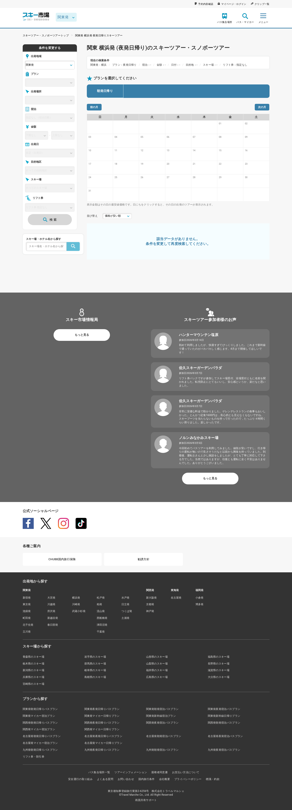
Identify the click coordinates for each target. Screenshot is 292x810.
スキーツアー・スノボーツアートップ (46, 35)
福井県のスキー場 (157, 670)
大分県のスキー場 (219, 677)
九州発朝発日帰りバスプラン (40, 749)
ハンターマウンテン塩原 (199, 335)
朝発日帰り (105, 91)
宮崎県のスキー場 (34, 683)
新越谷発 (52, 618)
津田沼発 (102, 624)
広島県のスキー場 (157, 677)
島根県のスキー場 (95, 677)
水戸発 (125, 597)
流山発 (101, 611)
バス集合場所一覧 (99, 772)
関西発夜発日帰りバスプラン (102, 722)
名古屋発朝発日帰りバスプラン (42, 736)
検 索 (50, 219)
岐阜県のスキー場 (95, 670)
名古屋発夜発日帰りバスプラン (103, 736)
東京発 (27, 604)
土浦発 (125, 618)
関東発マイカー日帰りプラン (102, 715)
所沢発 (51, 611)
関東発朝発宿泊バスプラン (162, 709)
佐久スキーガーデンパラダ (200, 368)
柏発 (99, 604)
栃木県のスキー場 (34, 663)
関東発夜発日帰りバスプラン (102, 709)
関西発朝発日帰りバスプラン (40, 722)
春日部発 (52, 624)
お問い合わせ (126, 779)
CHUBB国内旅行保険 (62, 559)
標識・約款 (212, 779)
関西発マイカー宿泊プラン (39, 729)
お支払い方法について (185, 772)
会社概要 (164, 779)
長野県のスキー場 (219, 663)
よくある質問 (105, 779)
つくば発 (126, 611)
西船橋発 (102, 618)
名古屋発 (176, 597)
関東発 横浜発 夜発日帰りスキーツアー (99, 35)
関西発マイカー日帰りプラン (102, 729)
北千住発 (28, 624)
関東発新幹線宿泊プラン (161, 715)
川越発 (51, 604)
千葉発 (101, 631)
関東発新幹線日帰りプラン (224, 715)
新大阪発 (151, 597)
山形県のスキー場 (157, 656)
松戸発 (101, 597)
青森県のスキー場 (34, 656)
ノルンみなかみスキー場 (199, 438)
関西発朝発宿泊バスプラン (224, 722)
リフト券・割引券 (34, 756)
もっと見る (82, 334)
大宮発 (51, 597)
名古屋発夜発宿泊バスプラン (225, 736)
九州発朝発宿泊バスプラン (162, 749)
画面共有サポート (146, 800)
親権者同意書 (159, 772)
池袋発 (27, 611)
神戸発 (150, 611)
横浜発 (76, 597)
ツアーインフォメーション (130, 772)
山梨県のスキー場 (157, 663)
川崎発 (76, 604)
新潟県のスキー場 (34, 670)
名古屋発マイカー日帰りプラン (103, 743)
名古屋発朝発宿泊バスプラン (163, 736)
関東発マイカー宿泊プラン (39, 715)
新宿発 (27, 597)
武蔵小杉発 (79, 611)
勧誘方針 (143, 559)
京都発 (150, 604)
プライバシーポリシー (187, 779)
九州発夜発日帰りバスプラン (102, 749)
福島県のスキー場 (219, 656)
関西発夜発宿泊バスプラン (162, 722)
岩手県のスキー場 (95, 656)
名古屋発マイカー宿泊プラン (40, 743)
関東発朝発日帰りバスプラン (40, 709)
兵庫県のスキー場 (34, 677)
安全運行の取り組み (80, 779)
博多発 (199, 604)
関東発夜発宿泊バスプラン (224, 709)
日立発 (125, 604)
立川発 (27, 631)
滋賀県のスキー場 (219, 670)
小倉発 (199, 597)
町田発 (27, 618)
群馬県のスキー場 (95, 663)
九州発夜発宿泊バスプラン (224, 749)
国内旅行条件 (146, 779)
